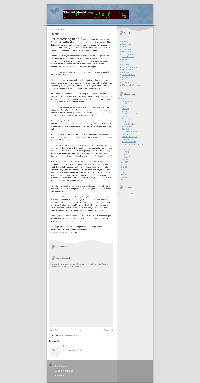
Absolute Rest (127, 126)
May (124, 149)
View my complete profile (72, 350)
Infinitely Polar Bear (129, 124)
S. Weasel (125, 72)
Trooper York (126, 82)
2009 (123, 174)
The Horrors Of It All (128, 54)
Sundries (125, 80)
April (124, 152)
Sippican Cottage (127, 77)
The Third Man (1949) (129, 131)
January (125, 159)
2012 (123, 167)
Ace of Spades (127, 39)
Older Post (108, 330)
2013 (123, 164)
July (124, 106)
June (124, 147)
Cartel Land (126, 121)
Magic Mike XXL (127, 139)
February (126, 157)
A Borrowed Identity (129, 142)
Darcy (124, 46)
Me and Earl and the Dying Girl (132, 144)
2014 (123, 162)
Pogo (123, 62)
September (127, 101)
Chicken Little (126, 44)
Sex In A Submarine (128, 75)
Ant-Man (125, 111)
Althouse (125, 41)
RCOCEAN (125, 64)
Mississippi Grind (128, 119)
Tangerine (125, 109)
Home (81, 330)
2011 (123, 169)
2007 (123, 180)
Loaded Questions (128, 57)
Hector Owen (126, 51)
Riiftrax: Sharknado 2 (129, 137)
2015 (123, 99)
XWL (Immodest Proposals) (131, 85)
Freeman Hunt (127, 49)
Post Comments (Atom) (69, 335)
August (125, 104)
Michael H (125, 59)
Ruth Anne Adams (128, 69)
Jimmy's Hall (126, 134)
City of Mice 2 (127, 129)
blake (67, 346)
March (125, 154)
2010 (123, 172)
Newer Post (53, 330)
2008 (123, 177)
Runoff (124, 116)
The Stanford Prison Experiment (133, 114)
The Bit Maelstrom (78, 12)
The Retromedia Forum (130, 67)
